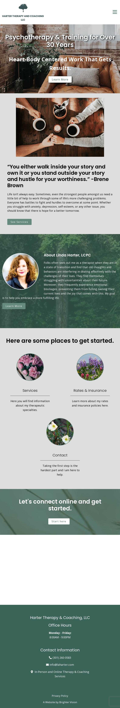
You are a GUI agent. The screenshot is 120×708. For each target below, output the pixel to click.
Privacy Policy (60, 695)
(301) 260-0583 (62, 657)
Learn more (60, 79)
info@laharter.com (62, 664)
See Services (19, 222)
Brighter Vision (68, 702)
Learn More (14, 306)
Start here (59, 521)
